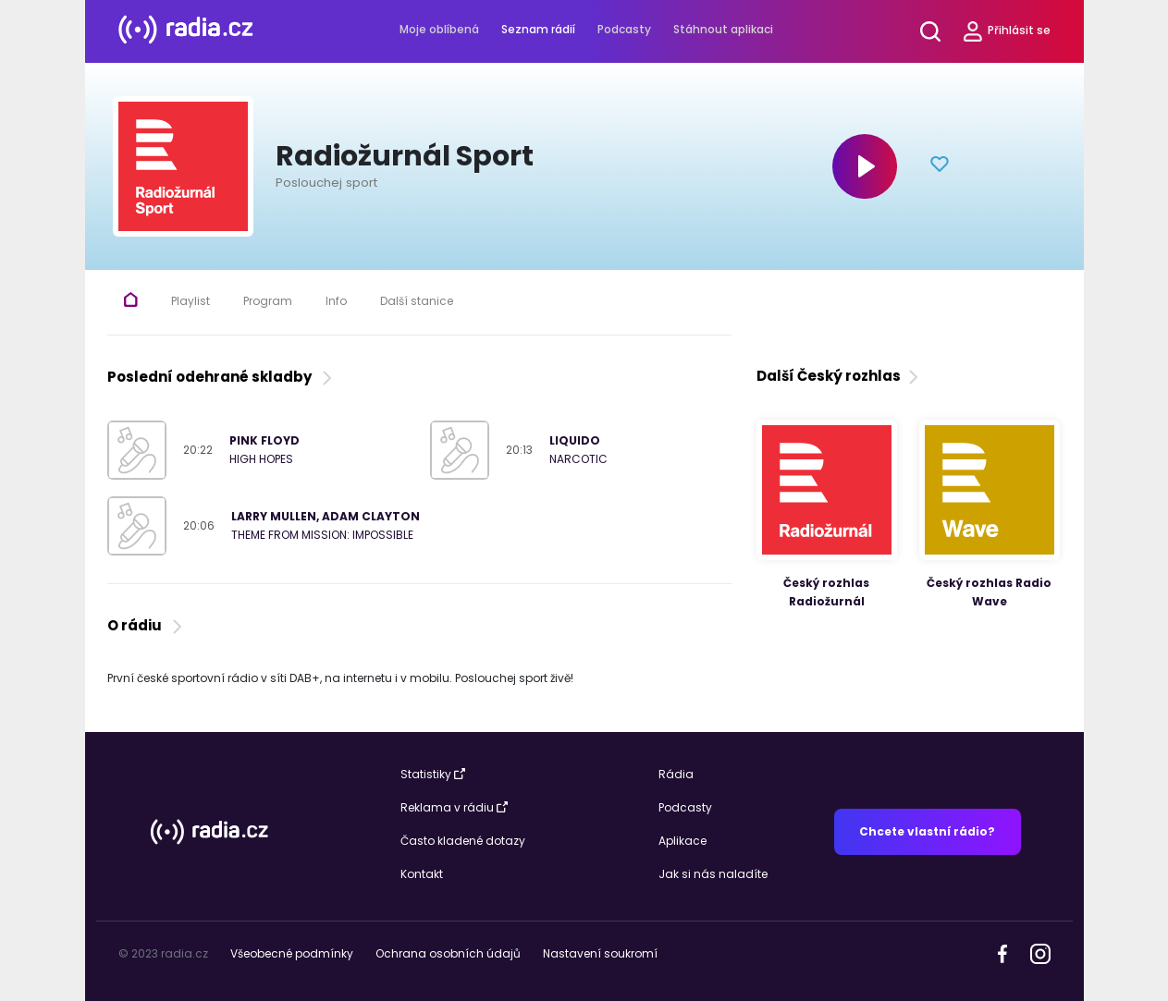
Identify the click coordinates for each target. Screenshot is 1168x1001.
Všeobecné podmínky (291, 953)
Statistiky (432, 774)
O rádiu (146, 625)
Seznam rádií (538, 29)
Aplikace (682, 840)
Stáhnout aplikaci (723, 29)
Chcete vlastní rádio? (927, 831)
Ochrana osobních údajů (448, 953)
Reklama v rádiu (454, 807)
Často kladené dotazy (462, 840)
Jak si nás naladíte (713, 874)
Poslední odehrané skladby (221, 376)
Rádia (676, 774)
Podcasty (624, 29)
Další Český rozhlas (839, 375)
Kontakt (421, 874)
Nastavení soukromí (600, 953)
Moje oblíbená (439, 29)
